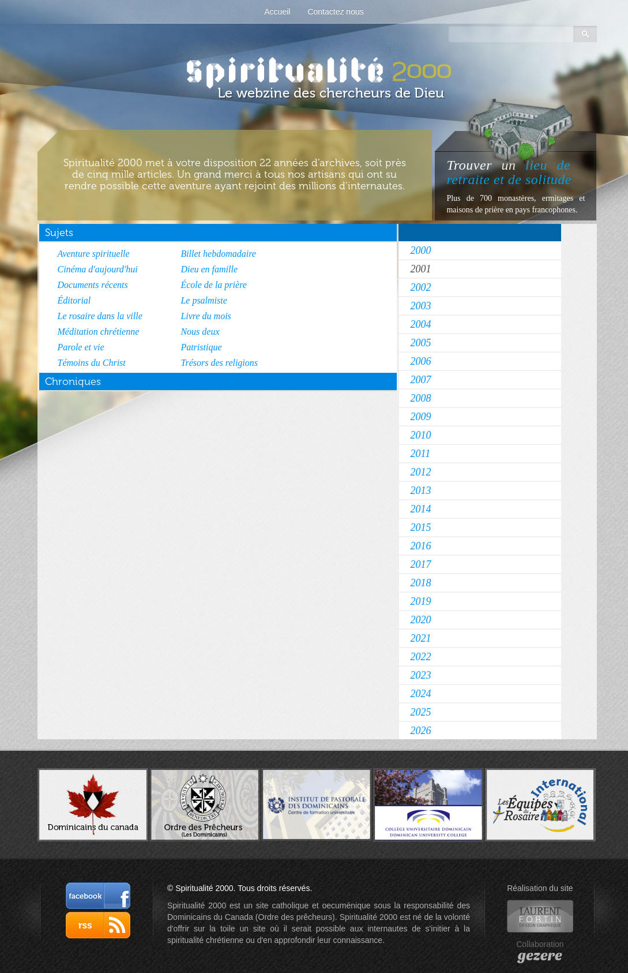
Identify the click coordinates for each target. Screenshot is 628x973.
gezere (540, 955)
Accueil (277, 11)
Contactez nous (335, 11)
